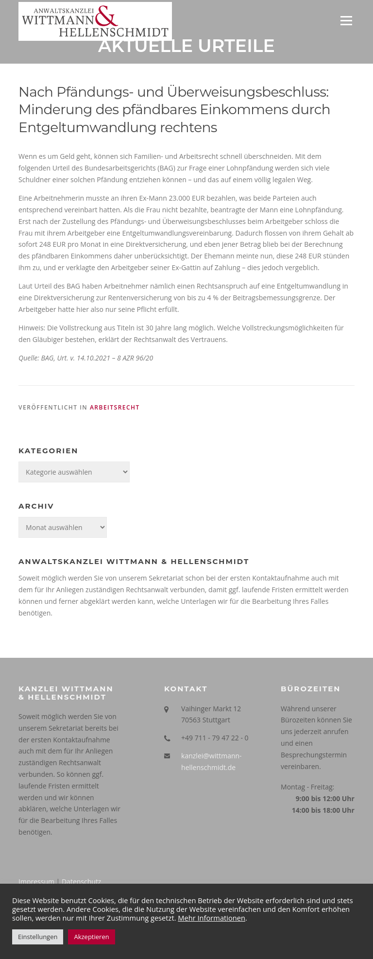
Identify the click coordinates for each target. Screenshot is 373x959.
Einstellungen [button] (37, 936)
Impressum (36, 882)
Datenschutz (81, 882)
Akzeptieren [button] (91, 936)
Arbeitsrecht (115, 408)
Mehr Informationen (211, 918)
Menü (346, 20)
